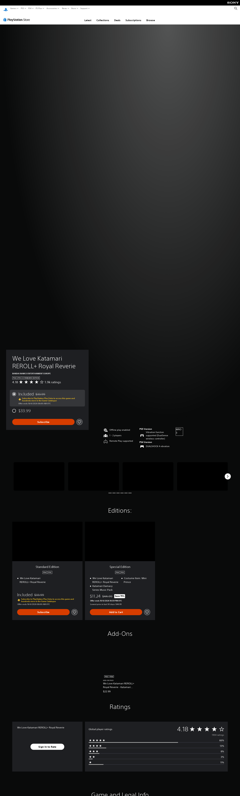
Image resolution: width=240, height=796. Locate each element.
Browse (150, 17)
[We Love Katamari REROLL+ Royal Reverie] (39, 473)
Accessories (52, 8)
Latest (87, 17)
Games (13, 8)
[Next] (228, 473)
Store (73, 8)
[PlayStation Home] (5, 8)
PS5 (22, 8)
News (64, 8)
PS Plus (39, 8)
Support (84, 8)
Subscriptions (133, 17)
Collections (102, 17)
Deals (117, 17)
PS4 (30, 8)
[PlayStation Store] (17, 16)
